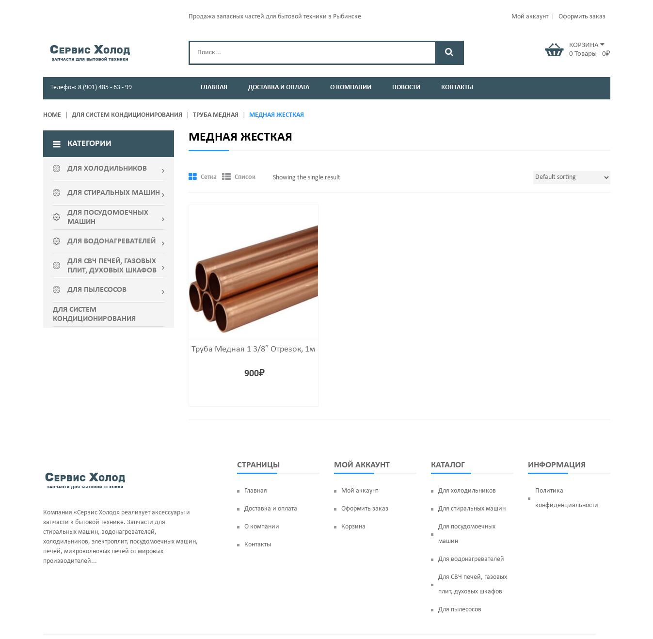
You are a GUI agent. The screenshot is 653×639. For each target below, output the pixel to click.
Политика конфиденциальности (566, 473)
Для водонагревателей (471, 534)
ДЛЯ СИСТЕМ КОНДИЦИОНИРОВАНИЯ (127, 115)
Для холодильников (467, 466)
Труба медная (216, 115)
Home (52, 115)
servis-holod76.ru (318, 622)
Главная (255, 466)
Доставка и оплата (270, 484)
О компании (261, 502)
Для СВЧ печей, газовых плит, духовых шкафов (472, 560)
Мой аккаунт (529, 16)
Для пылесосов (459, 585)
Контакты (257, 520)
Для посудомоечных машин (466, 509)
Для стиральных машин (472, 484)
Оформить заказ (581, 16)
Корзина (353, 502)
